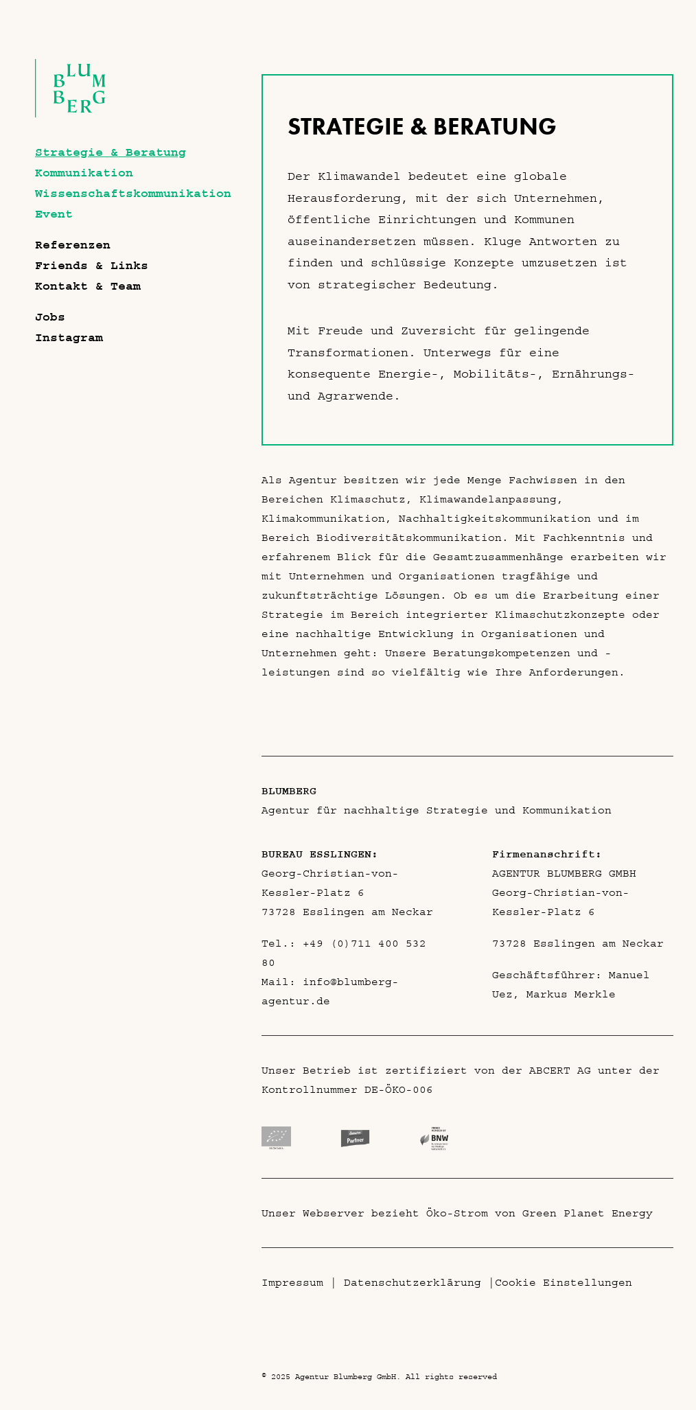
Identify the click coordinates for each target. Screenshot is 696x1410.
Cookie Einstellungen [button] (563, 1282)
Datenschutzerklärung (412, 1282)
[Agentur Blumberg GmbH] (70, 114)
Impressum (292, 1282)
